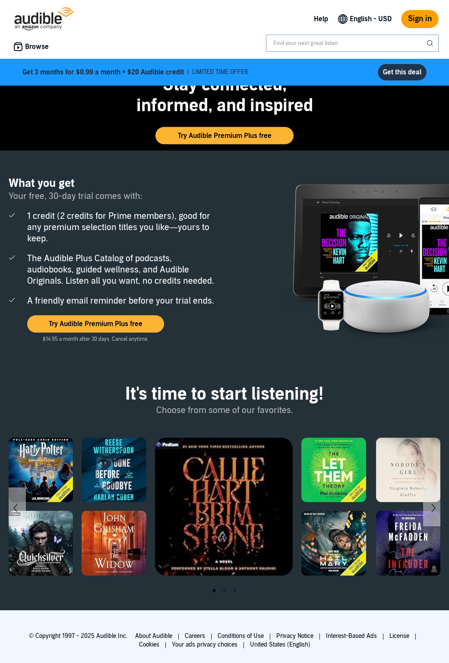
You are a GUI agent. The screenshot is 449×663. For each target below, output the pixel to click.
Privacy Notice (294, 636)
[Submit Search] (431, 43)
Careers (195, 636)
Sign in (420, 18)
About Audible (153, 636)
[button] (224, 135)
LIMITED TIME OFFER (135, 72)
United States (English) (280, 644)
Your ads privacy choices (204, 644)
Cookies (149, 644)
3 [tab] (235, 590)
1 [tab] (214, 590)
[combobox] (352, 43)
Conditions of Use (241, 636)
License (399, 636)
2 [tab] (224, 590)
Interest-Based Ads (351, 636)
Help (321, 19)
